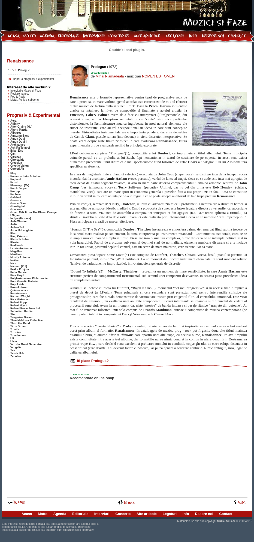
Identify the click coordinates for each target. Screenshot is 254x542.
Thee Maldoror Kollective (26, 320)
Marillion (16, 254)
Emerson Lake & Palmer (26, 176)
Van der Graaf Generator (26, 344)
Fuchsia (15, 194)
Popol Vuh (17, 284)
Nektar (14, 260)
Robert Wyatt (18, 305)
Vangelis (16, 347)
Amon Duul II (18, 141)
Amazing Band (19, 135)
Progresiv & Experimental (33, 115)
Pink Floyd (17, 275)
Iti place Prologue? (92, 361)
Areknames (17, 144)
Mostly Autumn (20, 257)
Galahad (15, 197)
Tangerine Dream (21, 317)
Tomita (14, 329)
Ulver (13, 341)
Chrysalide (17, 159)
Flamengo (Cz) (19, 185)
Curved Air (17, 168)
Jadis (13, 224)
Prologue (24, 70)
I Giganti (15, 215)
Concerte (123, 514)
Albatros (16, 132)
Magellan (16, 251)
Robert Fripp (18, 302)
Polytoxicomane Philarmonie (29, 278)
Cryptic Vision (19, 165)
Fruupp (15, 191)
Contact (225, 514)
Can (13, 153)
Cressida (16, 162)
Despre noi (204, 514)
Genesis (15, 200)
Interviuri (102, 514)
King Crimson (19, 236)
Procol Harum (19, 287)
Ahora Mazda (18, 129)
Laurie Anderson (21, 248)
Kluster (15, 242)
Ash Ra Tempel (20, 147)
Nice (13, 263)
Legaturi (170, 514)
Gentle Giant (18, 203)
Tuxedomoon (18, 335)
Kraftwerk (16, 245)
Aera (13, 120)
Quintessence (19, 290)
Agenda (59, 514)
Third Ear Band (20, 323)
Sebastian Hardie (21, 311)
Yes (12, 350)
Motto (42, 514)
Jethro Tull (17, 227)
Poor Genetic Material (24, 281)
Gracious (16, 209)
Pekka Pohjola (19, 269)
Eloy (13, 173)
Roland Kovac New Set (25, 308)
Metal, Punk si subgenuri (25, 99)
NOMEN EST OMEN (158, 76)
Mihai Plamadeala (110, 76)
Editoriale (80, 514)
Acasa (27, 514)
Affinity (15, 123)
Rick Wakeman (19, 299)
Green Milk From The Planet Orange (33, 212)
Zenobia (15, 356)
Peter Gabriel (18, 272)
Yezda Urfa (17, 353)
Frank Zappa (18, 188)
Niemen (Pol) (18, 266)
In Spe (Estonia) (20, 218)
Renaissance (18, 293)
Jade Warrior (18, 221)
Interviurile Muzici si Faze (25, 90)
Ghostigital (17, 206)
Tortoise (15, 332)
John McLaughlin (21, 230)
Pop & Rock (17, 96)
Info (186, 514)
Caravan (15, 156)
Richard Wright (20, 296)
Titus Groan (18, 326)
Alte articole (147, 514)
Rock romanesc (19, 93)
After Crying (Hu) (21, 126)
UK (12, 338)
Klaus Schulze (19, 239)
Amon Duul (17, 138)
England (15, 179)
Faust (14, 182)
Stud (13, 314)
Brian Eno (16, 150)
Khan (13, 233)
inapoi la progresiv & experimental (33, 78)
